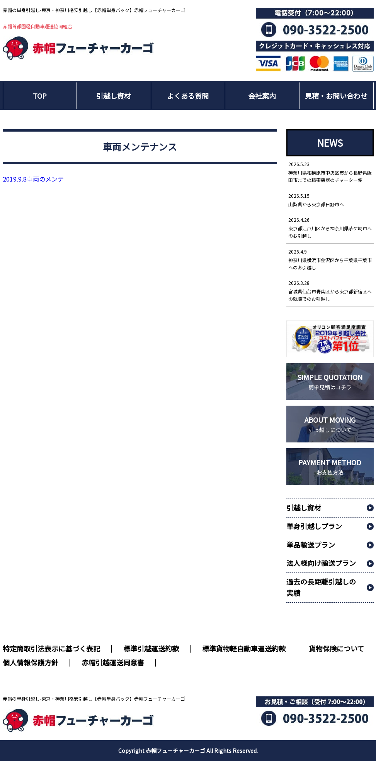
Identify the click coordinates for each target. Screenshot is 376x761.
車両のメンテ (33, 178)
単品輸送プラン (310, 545)
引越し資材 (113, 96)
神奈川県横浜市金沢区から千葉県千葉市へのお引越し (330, 259)
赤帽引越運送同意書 (113, 662)
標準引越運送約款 (151, 648)
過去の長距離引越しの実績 (321, 587)
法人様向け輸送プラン (321, 563)
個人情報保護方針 (30, 662)
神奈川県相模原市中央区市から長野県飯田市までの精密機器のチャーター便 (330, 171)
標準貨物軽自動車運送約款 (244, 648)
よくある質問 (188, 96)
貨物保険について (336, 648)
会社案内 (262, 96)
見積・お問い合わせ (336, 96)
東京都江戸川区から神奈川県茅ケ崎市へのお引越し (330, 227)
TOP (40, 96)
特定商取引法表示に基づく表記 (51, 648)
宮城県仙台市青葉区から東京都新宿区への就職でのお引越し (330, 290)
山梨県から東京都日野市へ (330, 199)
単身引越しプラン (314, 526)
